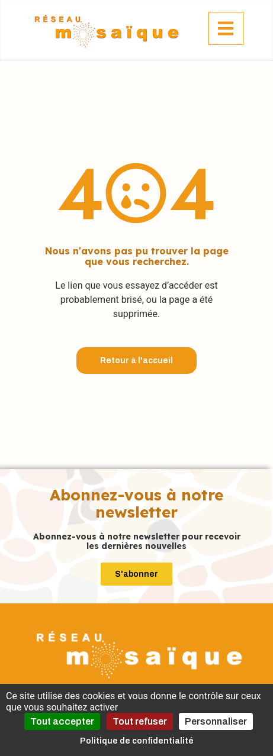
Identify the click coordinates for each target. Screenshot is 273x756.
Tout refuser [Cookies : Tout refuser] (140, 721)
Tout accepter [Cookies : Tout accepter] (62, 721)
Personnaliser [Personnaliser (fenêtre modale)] (216, 721)
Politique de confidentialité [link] (137, 740)
